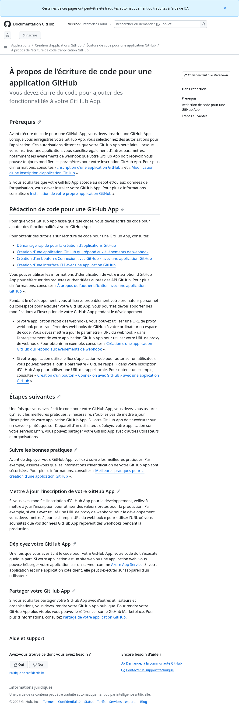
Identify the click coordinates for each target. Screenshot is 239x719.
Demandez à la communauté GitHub (151, 663)
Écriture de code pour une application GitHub (121, 45)
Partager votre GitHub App (42, 591)
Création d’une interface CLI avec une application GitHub (66, 265)
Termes (48, 701)
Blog (143, 701)
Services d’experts (122, 701)
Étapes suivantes (35, 396)
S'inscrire (30, 35)
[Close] (225, 7)
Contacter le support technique (147, 670)
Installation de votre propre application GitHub (71, 193)
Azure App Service (127, 564)
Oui (19, 664)
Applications (20, 45)
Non (38, 664)
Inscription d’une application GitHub (88, 167)
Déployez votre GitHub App (42, 544)
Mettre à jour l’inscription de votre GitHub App (64, 491)
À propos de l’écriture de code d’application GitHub (50, 50)
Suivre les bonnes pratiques (43, 450)
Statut (88, 701)
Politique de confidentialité (27, 673)
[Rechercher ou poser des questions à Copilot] (160, 24)
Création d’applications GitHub (58, 45)
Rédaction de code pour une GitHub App (66, 209)
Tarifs (101, 701)
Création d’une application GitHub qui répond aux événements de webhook (82, 251)
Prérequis (25, 121)
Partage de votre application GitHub (94, 617)
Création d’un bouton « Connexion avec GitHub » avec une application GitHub (84, 258)
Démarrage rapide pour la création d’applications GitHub (66, 245)
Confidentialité (69, 701)
